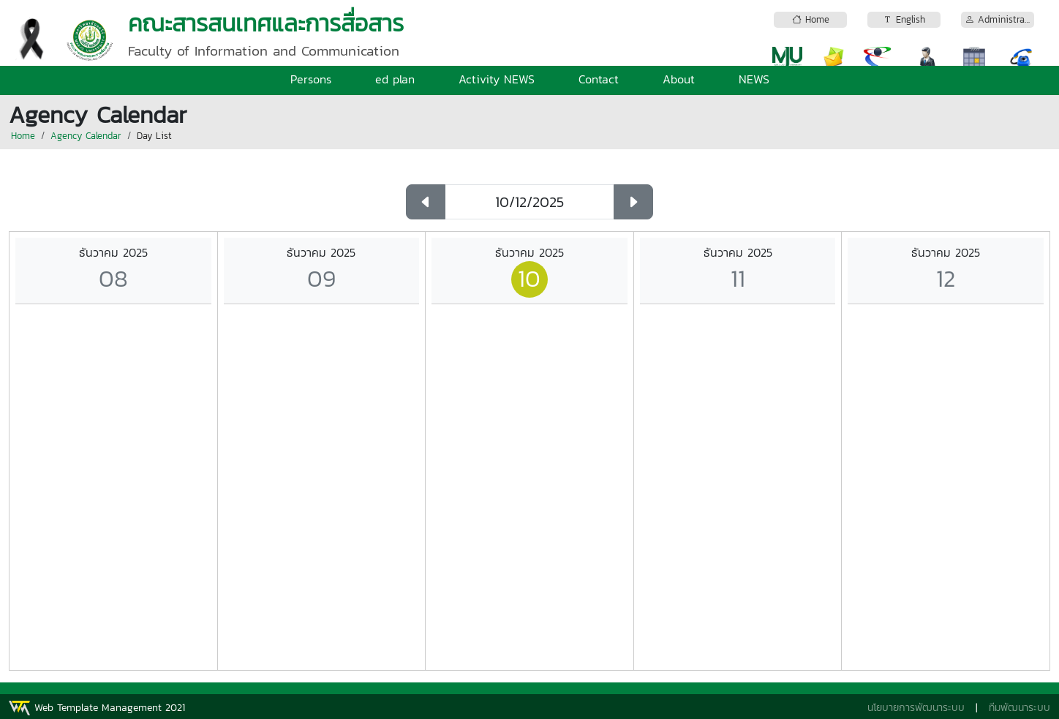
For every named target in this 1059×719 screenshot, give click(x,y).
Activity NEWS (497, 79)
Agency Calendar (85, 136)
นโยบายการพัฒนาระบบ (916, 707)
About (679, 79)
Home (23, 136)
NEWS (754, 79)
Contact (599, 79)
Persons (310, 79)
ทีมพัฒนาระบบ (1019, 707)
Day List (154, 136)
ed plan (395, 79)
